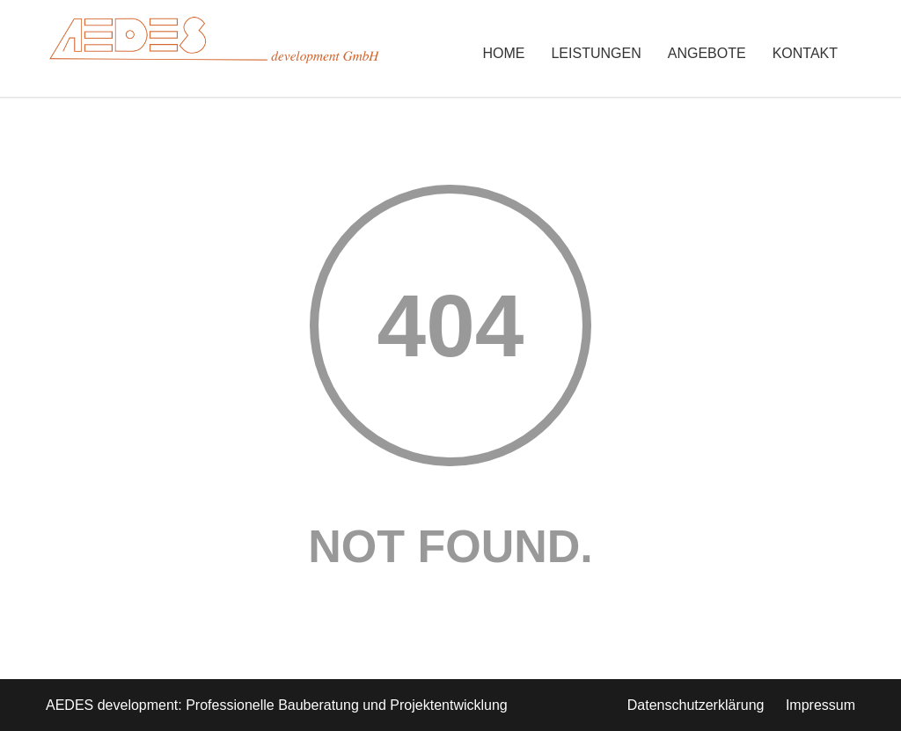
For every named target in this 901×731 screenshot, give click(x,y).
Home (503, 53)
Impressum (820, 705)
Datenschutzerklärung (696, 705)
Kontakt (805, 53)
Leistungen (596, 53)
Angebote (707, 53)
